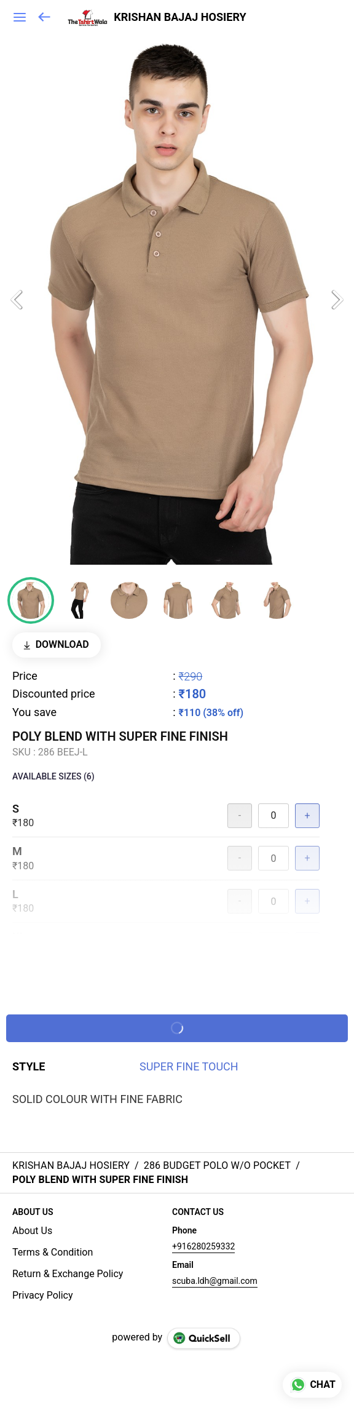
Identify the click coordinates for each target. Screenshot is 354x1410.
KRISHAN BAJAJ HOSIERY (180, 17)
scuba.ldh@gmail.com (215, 1281)
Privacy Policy (42, 1295)
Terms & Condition (52, 1252)
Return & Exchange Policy (67, 1274)
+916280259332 (203, 1246)
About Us (32, 1231)
